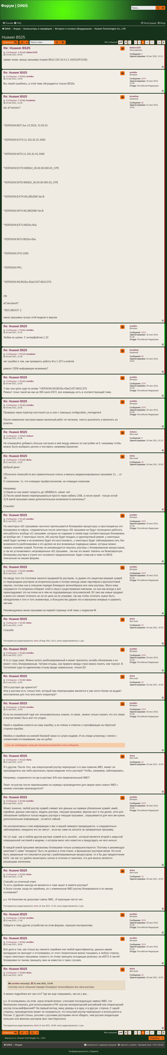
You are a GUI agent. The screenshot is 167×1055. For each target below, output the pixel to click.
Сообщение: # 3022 (13, 801)
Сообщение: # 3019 (13, 680)
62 (142, 103)
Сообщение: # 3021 (13, 760)
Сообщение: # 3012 (13, 571)
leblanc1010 (135, 48)
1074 (143, 78)
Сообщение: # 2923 (13, 405)
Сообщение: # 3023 (13, 874)
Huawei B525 (13, 37)
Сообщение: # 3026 (13, 973)
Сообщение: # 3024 (13, 918)
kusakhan (134, 96)
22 (142, 462)
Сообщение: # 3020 (13, 707)
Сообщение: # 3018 (13, 653)
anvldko (133, 72)
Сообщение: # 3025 (13, 942)
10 (147, 42)
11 (152, 42)
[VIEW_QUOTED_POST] (32, 983)
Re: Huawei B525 (16, 48)
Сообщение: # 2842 (13, 76)
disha (132, 456)
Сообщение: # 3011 (13, 519)
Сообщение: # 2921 (13, 354)
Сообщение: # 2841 (13, 52)
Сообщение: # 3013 (13, 623)
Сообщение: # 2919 (13, 100)
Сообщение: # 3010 (13, 460)
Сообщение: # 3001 (13, 436)
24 (159, 42)
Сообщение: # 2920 (13, 330)
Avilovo (133, 432)
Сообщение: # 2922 (13, 381)
